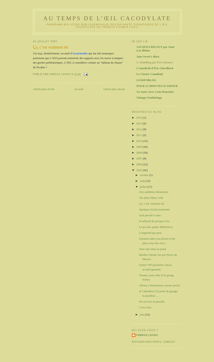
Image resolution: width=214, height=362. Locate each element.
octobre (144, 175)
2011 (139, 135)
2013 (139, 123)
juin (142, 314)
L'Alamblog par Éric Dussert (155, 62)
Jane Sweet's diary (148, 56)
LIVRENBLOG (146, 80)
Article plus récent (44, 89)
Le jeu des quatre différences (156, 227)
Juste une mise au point (152, 249)
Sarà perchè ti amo (150, 215)
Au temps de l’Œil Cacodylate (107, 18)
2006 (139, 164)
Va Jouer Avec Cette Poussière (155, 91)
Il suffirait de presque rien (154, 221)
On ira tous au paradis (152, 301)
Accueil (78, 89)
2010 (139, 141)
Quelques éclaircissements (154, 209)
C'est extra (145, 307)
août (143, 181)
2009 (139, 146)
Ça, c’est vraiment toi (151, 203)
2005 (139, 170)
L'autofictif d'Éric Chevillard (155, 68)
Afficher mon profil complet (154, 342)
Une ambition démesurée (153, 192)
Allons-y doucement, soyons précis (159, 285)
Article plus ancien (114, 89)
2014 (139, 117)
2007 (139, 158)
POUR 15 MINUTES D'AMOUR (157, 86)
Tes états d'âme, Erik (151, 197)
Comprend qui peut (150, 232)
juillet (143, 186)
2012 (139, 129)
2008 (139, 152)
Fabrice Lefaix (147, 335)
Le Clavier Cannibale (150, 74)
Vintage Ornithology (149, 97)
